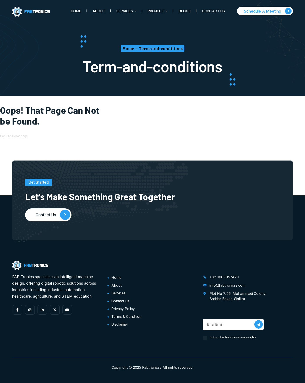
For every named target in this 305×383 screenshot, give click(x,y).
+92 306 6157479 (224, 277)
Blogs (185, 11)
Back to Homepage (14, 136)
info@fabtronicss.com (227, 285)
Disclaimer (119, 324)
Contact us (120, 301)
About (98, 11)
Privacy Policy (123, 309)
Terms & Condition (126, 316)
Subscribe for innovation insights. (233, 337)
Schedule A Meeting (268, 11)
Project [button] (156, 11)
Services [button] (125, 11)
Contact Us (213, 11)
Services (118, 293)
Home (76, 11)
